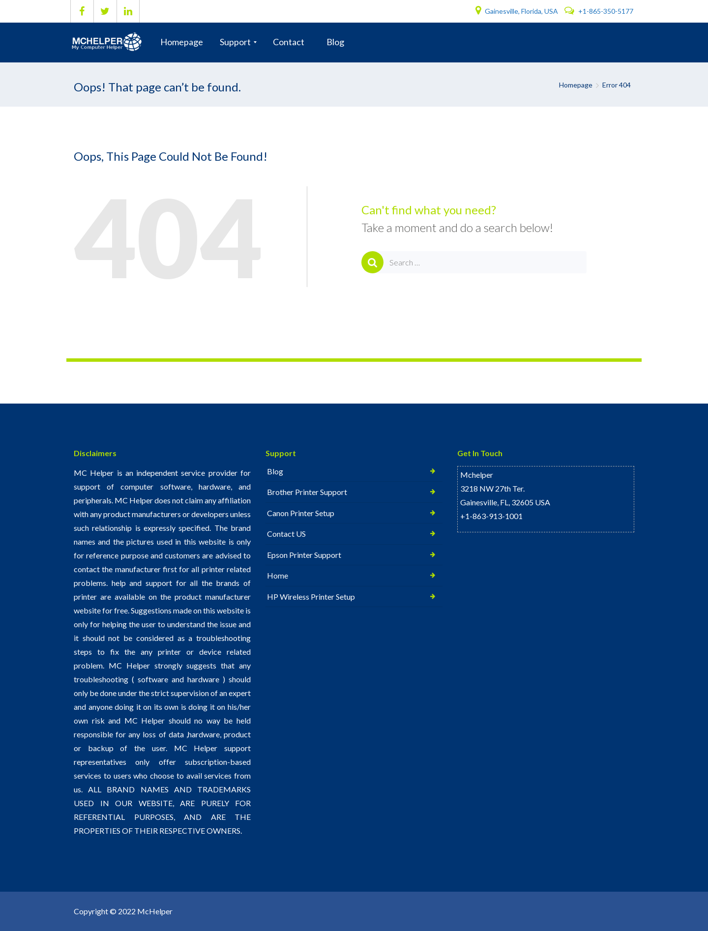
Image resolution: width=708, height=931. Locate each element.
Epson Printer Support (304, 555)
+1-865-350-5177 (598, 11)
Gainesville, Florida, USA (517, 11)
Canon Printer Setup (300, 513)
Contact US (286, 534)
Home (277, 577)
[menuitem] (181, 42)
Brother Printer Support (307, 492)
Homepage (575, 85)
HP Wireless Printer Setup (311, 598)
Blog (275, 471)
